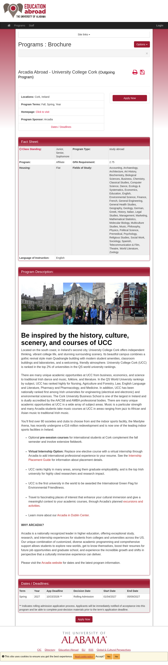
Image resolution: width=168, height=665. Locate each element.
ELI (83, 649)
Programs (19, 25)
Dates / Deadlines (61, 126)
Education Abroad (68, 649)
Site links (84, 34)
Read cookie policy (84, 656)
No (116, 656)
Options (141, 44)
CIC (39, 649)
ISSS (90, 649)
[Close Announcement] (147, 53)
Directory (50, 649)
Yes (108, 656)
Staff (31, 25)
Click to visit (42, 111)
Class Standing (31, 149)
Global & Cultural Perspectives (114, 649)
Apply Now (130, 98)
